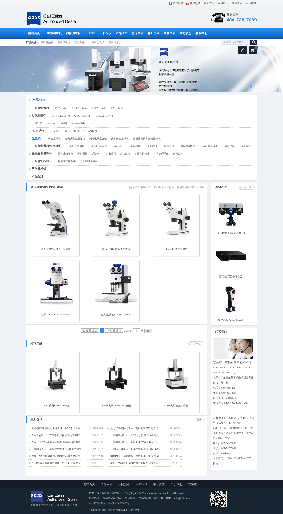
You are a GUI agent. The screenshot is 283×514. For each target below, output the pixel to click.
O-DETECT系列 (83, 115)
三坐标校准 (151, 146)
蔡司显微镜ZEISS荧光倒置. (56, 249)
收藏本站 (223, 3)
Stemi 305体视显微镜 (176, 249)
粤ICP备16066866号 (119, 503)
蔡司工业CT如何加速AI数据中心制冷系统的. (56, 456)
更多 (199, 419)
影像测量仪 (73, 33)
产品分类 (39, 100)
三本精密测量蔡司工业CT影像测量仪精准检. (134, 449)
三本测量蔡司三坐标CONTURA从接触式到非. (57, 449)
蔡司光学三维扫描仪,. (231, 276)
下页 (109, 330)
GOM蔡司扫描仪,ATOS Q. (231, 233)
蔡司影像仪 (64, 42)
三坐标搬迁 (245, 146)
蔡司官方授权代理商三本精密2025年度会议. (134, 428)
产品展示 (121, 33)
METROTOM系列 (57, 123)
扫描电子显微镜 (98, 138)
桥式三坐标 (61, 108)
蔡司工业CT (81, 42)
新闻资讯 (124, 484)
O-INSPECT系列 (61, 115)
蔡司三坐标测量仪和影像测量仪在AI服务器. (134, 463)
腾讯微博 (178, 3)
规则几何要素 (65, 153)
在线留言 (237, 3)
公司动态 (185, 33)
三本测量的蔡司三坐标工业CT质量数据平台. (134, 442)
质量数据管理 (141, 153)
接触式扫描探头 (67, 161)
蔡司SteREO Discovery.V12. (56, 314)
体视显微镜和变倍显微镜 (147, 138)
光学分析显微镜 (120, 138)
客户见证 (153, 33)
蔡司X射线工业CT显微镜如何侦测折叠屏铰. (56, 435)
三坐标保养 (228, 146)
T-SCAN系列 (90, 131)
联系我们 (201, 33)
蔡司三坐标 (47, 42)
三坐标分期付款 (187, 146)
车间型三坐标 (79, 108)
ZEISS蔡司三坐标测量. (176, 405)
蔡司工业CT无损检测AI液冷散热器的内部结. (56, 442)
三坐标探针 (39, 168)
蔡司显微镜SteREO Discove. (116, 314)
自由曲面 (111, 153)
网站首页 (34, 33)
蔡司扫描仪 (115, 42)
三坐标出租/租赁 (98, 146)
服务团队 (137, 33)
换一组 (247, 187)
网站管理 (134, 509)
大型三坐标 (116, 108)
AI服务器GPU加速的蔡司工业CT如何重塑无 (56, 463)
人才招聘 (141, 484)
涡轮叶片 (97, 153)
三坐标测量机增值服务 (46, 146)
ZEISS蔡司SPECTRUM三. (56, 405)
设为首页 (209, 3)
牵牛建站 (107, 509)
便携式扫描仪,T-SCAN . (231, 319)
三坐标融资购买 (209, 146)
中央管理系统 (161, 153)
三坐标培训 (117, 146)
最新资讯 (36, 419)
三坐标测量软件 (42, 153)
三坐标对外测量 (75, 146)
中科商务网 (120, 509)
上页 (94, 330)
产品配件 (37, 176)
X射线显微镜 (53, 138)
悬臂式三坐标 (98, 108)
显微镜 (36, 138)
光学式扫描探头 (88, 161)
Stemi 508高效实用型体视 (116, 249)
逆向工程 (178, 153)
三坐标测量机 (53, 33)
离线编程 (125, 153)
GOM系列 (55, 131)
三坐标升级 (167, 146)
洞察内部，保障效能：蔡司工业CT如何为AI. (135, 456)
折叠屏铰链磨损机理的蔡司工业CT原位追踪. (56, 428)
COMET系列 (72, 131)
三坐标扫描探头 (42, 161)
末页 (118, 330)
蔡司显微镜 (98, 42)
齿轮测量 (82, 153)
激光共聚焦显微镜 (75, 138)
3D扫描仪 (105, 33)
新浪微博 (195, 3)
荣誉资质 (169, 33)
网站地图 (251, 3)
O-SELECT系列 (104, 115)
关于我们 (176, 484)
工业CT (90, 33)
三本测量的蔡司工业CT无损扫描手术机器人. (134, 435)
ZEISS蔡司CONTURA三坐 (116, 405)
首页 (85, 330)
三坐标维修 (134, 146)
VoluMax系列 (78, 123)
